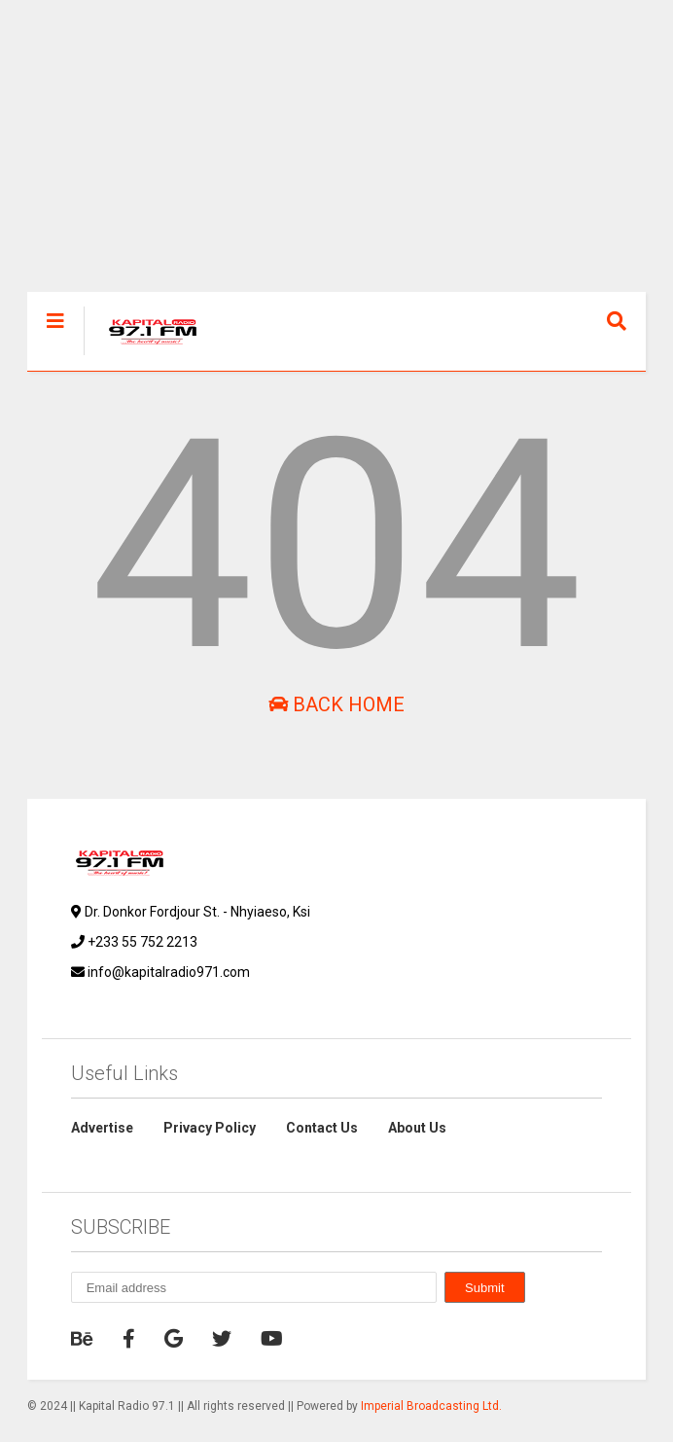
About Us (417, 1128)
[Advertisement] (337, 155)
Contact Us (322, 1128)
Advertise (102, 1128)
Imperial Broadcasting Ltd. (431, 1406)
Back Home (336, 704)
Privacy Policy (209, 1128)
